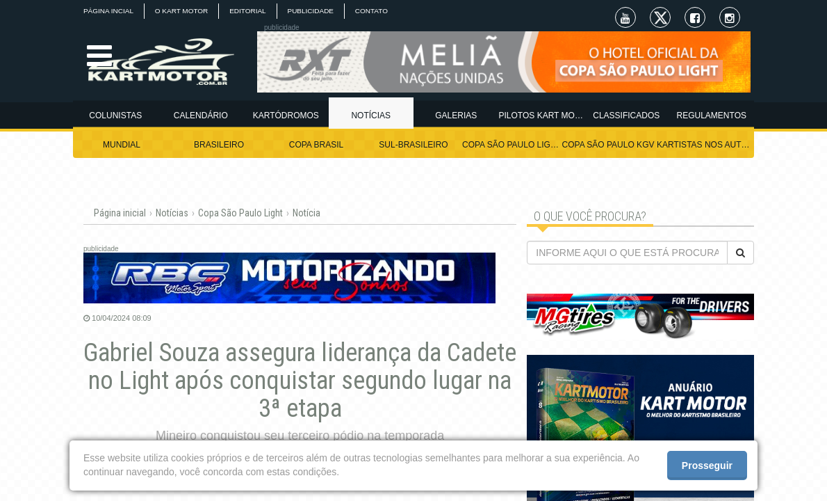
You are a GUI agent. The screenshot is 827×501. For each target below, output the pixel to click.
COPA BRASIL (316, 145)
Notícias (172, 212)
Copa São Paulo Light (240, 212)
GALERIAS (456, 115)
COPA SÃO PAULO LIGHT (510, 145)
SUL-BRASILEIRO (413, 145)
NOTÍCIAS (371, 115)
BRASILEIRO (219, 145)
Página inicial (120, 212)
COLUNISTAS (115, 115)
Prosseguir (707, 465)
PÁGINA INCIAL (108, 11)
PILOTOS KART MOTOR (541, 115)
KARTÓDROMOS (286, 115)
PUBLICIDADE (311, 11)
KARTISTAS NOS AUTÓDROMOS (705, 145)
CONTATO (372, 11)
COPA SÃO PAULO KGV (608, 145)
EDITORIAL (248, 11)
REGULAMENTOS (711, 115)
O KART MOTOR (181, 11)
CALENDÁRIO (201, 115)
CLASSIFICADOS (626, 115)
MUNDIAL (121, 145)
